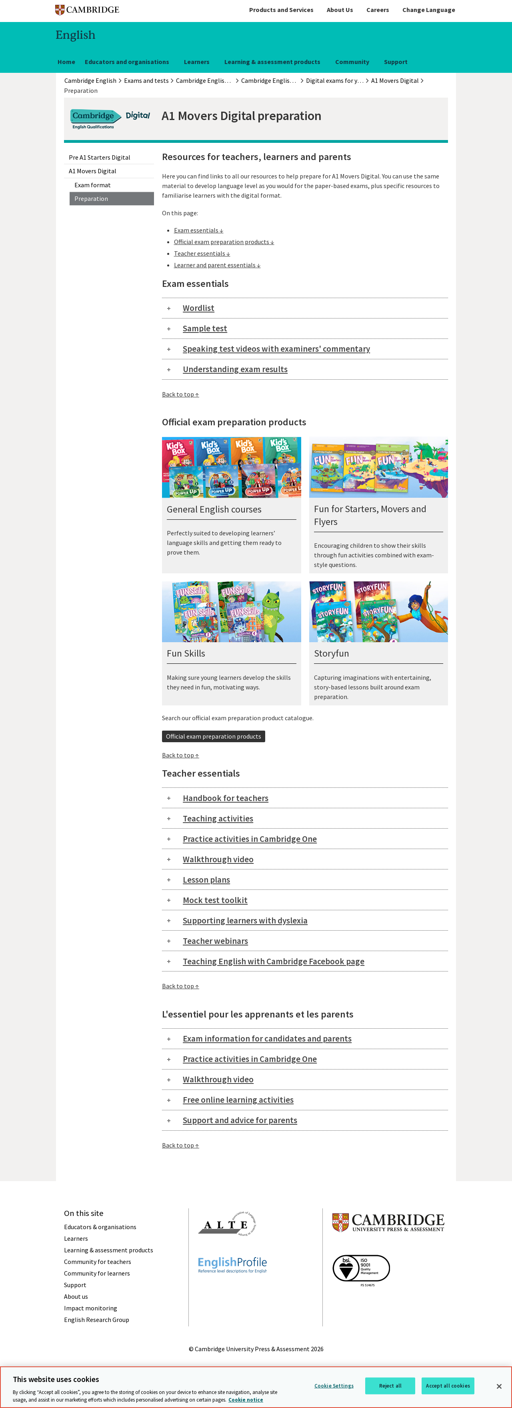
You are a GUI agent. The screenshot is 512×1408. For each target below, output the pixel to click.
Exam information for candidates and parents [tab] (267, 1038)
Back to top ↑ (180, 394)
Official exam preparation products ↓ (224, 242)
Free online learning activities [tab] (238, 1099)
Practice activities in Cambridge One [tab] (250, 838)
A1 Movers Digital (92, 171)
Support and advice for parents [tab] (240, 1120)
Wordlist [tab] (198, 307)
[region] (256, 1387)
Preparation (91, 198)
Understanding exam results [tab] (235, 369)
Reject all (390, 1385)
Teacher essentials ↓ (202, 253)
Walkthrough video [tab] (218, 859)
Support (396, 62)
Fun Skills (186, 653)
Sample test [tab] (205, 328)
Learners (197, 62)
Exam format (92, 185)
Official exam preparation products (213, 736)
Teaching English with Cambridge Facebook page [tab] (273, 961)
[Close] (499, 1386)
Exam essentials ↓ (199, 230)
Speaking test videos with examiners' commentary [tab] (276, 348)
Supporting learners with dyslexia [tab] (245, 920)
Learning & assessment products (272, 62)
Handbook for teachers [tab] (225, 798)
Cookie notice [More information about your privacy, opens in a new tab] (245, 1399)
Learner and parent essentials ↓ (217, 265)
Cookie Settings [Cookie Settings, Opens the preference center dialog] (334, 1385)
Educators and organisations (127, 62)
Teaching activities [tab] (218, 818)
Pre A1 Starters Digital (99, 157)
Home (66, 62)
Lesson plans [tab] (206, 879)
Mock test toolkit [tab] (215, 900)
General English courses (214, 509)
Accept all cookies (448, 1385)
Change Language (428, 10)
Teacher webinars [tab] (215, 940)
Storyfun (331, 653)
